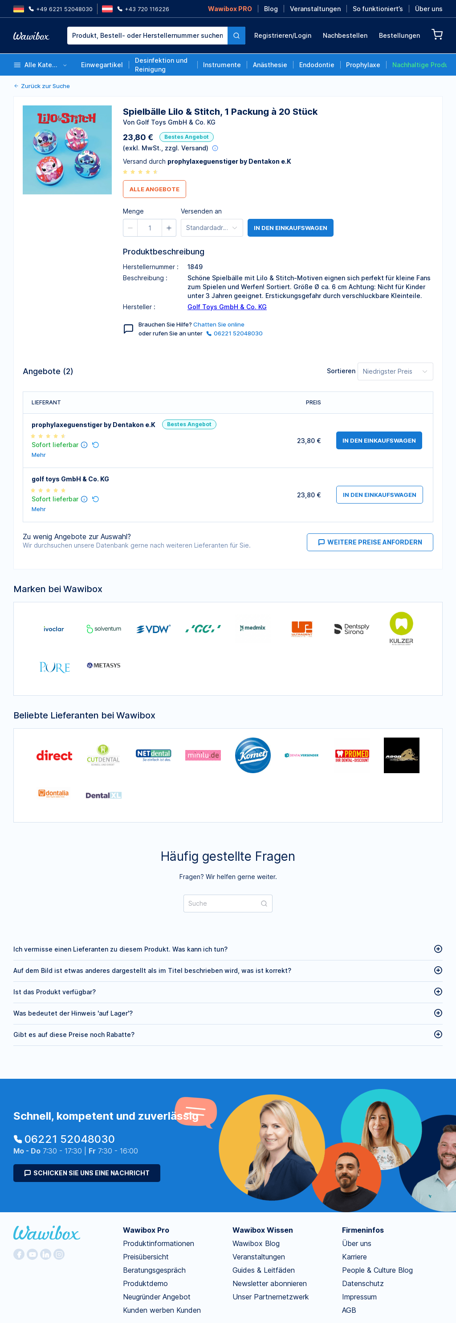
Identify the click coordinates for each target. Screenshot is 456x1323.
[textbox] (147, 35)
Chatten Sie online (218, 324)
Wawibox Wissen (262, 1148)
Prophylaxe (363, 65)
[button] (259, 97)
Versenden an (201, 211)
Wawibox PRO (230, 8)
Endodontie (316, 65)
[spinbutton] (277, 97)
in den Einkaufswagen (290, 227)
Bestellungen (399, 35)
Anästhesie (270, 65)
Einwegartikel (102, 65)
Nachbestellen (345, 35)
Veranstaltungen (315, 8)
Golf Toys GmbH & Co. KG (227, 307)
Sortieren (341, 371)
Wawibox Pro (146, 1148)
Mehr (39, 455)
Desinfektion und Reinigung (161, 64)
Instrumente (222, 65)
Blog (271, 8)
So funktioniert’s (378, 8)
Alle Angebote (154, 189)
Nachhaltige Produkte (419, 65)
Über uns (429, 8)
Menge (238, 96)
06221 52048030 (234, 333)
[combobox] (156, 35)
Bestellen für (327, 96)
